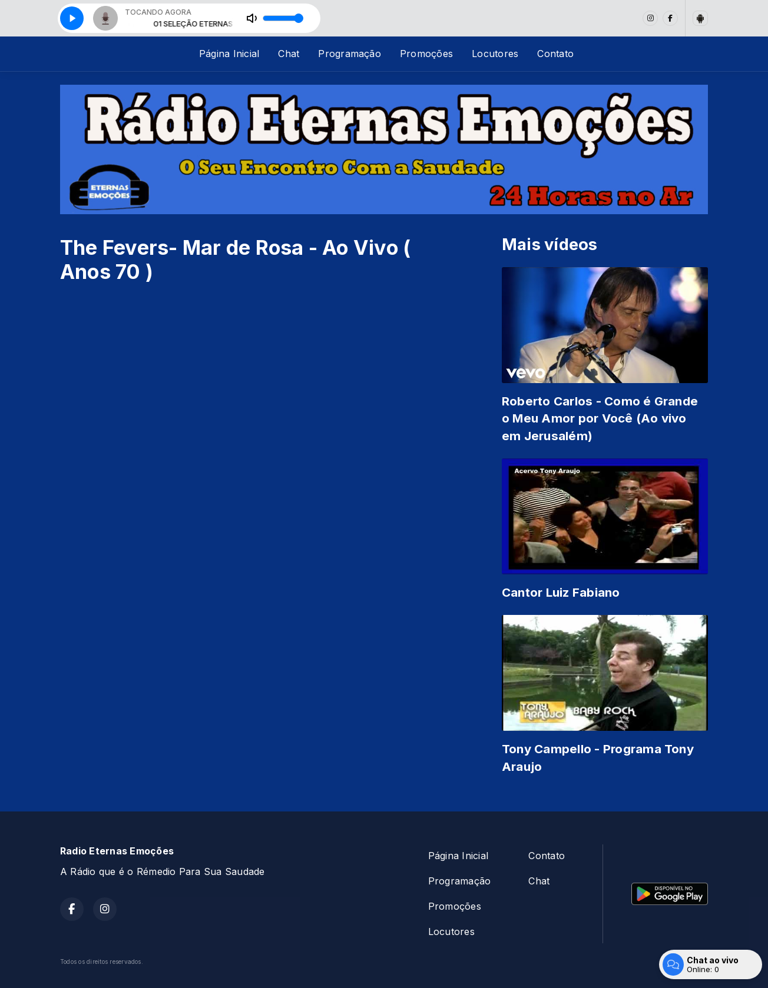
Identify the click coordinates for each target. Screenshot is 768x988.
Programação (349, 53)
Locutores (495, 53)
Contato (555, 53)
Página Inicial (229, 53)
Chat (288, 53)
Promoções (426, 53)
